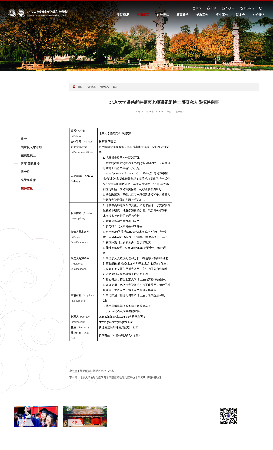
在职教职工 (28, 155)
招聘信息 (27, 188)
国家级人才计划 (31, 147)
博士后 (25, 172)
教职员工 (91, 86)
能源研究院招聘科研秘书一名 (91, 370)
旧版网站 (247, 8)
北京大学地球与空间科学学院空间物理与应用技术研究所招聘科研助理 (115, 377)
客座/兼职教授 (30, 163)
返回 (19, 205)
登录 (211, 8)
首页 (196, 8)
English (228, 8)
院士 (24, 139)
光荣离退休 (28, 180)
